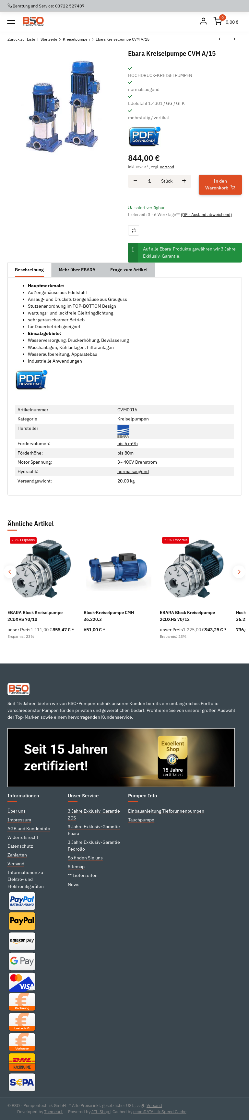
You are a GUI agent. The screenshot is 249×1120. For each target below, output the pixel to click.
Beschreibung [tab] (29, 270)
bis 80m (125, 453)
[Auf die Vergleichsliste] (133, 230)
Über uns (16, 811)
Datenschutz (20, 846)
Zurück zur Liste (21, 39)
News (73, 884)
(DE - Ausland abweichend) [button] (206, 214)
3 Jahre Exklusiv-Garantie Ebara (94, 830)
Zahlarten (17, 855)
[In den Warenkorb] (220, 185)
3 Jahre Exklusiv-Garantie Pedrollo (94, 845)
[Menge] (149, 181)
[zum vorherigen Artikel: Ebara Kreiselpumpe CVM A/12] (219, 39)
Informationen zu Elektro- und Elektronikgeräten (25, 879)
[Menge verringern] (135, 181)
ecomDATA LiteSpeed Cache (159, 1111)
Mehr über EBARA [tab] (77, 270)
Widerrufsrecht (22, 837)
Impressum (19, 820)
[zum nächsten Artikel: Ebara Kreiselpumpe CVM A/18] (234, 39)
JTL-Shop (100, 1111)
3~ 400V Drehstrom (137, 462)
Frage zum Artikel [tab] (129, 270)
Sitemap (76, 866)
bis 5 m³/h (127, 443)
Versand (167, 166)
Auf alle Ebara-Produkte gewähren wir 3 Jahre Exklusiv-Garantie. (189, 252)
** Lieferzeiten (83, 875)
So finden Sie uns (85, 858)
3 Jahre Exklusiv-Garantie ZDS (94, 814)
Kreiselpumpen (133, 419)
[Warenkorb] (226, 22)
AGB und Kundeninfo (28, 828)
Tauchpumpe (141, 820)
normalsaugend (133, 471)
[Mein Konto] (203, 22)
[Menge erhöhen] (184, 181)
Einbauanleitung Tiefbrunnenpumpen (166, 811)
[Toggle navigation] (11, 21)
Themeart (53, 1111)
